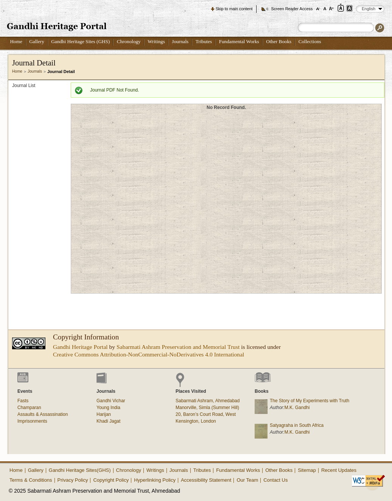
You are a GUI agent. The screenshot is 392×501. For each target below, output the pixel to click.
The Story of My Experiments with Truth (309, 400)
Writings (156, 41)
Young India (108, 407)
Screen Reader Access (292, 8)
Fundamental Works (239, 41)
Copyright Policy (111, 480)
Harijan (103, 414)
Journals (180, 41)
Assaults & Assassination (42, 414)
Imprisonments (32, 421)
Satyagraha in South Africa (297, 425)
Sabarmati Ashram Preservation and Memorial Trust (178, 347)
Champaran (29, 407)
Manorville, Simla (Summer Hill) (207, 407)
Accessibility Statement (206, 480)
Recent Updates (338, 470)
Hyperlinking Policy (155, 480)
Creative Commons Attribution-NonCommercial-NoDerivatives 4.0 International (148, 354)
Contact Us (275, 480)
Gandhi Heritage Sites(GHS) (80, 470)
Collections (310, 41)
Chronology (129, 41)
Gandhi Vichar (110, 400)
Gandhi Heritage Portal (80, 347)
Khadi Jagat (108, 421)
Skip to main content (234, 8)
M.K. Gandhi (297, 407)
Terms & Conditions (30, 480)
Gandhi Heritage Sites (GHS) (80, 41)
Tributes (204, 41)
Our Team (247, 480)
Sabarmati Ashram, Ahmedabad (208, 400)
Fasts (22, 400)
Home (16, 41)
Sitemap (307, 470)
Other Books (278, 41)
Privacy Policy (73, 480)
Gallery (36, 41)
